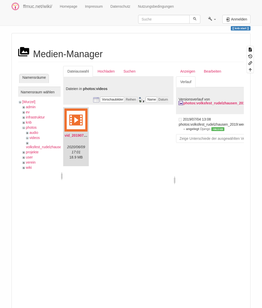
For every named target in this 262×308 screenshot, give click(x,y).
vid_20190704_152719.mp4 (87, 135)
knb (29, 122)
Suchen (129, 71)
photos (31, 127)
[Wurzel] (28, 102)
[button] (212, 19)
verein (31, 162)
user (29, 157)
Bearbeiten (212, 71)
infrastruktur (35, 117)
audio (33, 133)
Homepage (69, 6)
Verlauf (185, 82)
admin (31, 107)
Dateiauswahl (78, 71)
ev (28, 112)
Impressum (94, 6)
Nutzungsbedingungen (156, 6)
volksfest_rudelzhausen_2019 (49, 147)
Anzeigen (187, 71)
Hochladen (106, 71)
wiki (29, 167)
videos (34, 138)
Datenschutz (120, 6)
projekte (32, 152)
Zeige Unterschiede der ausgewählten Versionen (218, 138)
